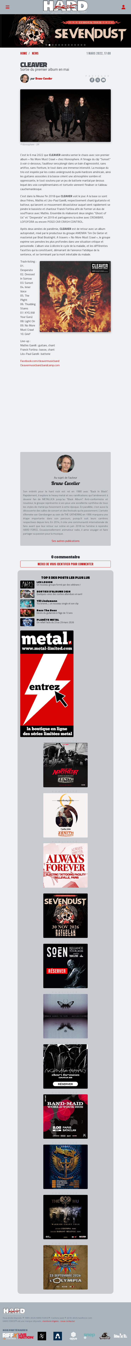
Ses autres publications (66, 541)
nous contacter (68, 1321)
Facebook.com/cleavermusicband (39, 361)
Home (23, 53)
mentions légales (50, 1321)
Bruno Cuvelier (43, 78)
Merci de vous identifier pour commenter (65, 564)
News (35, 53)
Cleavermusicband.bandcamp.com (40, 365)
